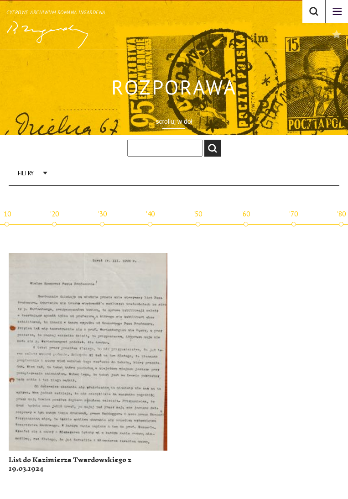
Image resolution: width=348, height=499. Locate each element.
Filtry (26, 173)
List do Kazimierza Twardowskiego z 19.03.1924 (70, 464)
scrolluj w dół (174, 121)
